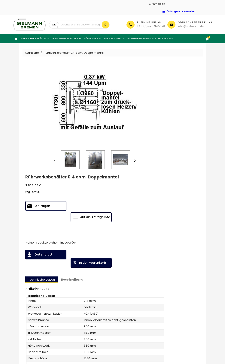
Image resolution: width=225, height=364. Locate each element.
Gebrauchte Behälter (35, 38)
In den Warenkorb (179, 132)
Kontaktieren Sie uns (80, 320)
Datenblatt (133, 132)
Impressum (123, 333)
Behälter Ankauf (114, 38)
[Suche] (80, 24)
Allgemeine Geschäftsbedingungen (131, 326)
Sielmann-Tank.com (80, 335)
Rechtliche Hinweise (129, 320)
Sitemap (72, 325)
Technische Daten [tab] (131, 149)
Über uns (72, 315)
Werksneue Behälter (66, 38)
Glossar (120, 343)
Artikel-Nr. (124, 158)
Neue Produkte (26, 315)
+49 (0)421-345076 (151, 26)
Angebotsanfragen (29, 335)
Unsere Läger (75, 330)
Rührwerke (92, 38)
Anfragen (132, 95)
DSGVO (120, 338)
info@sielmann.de (191, 26)
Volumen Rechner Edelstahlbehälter (150, 38)
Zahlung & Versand (128, 315)
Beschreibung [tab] (162, 149)
